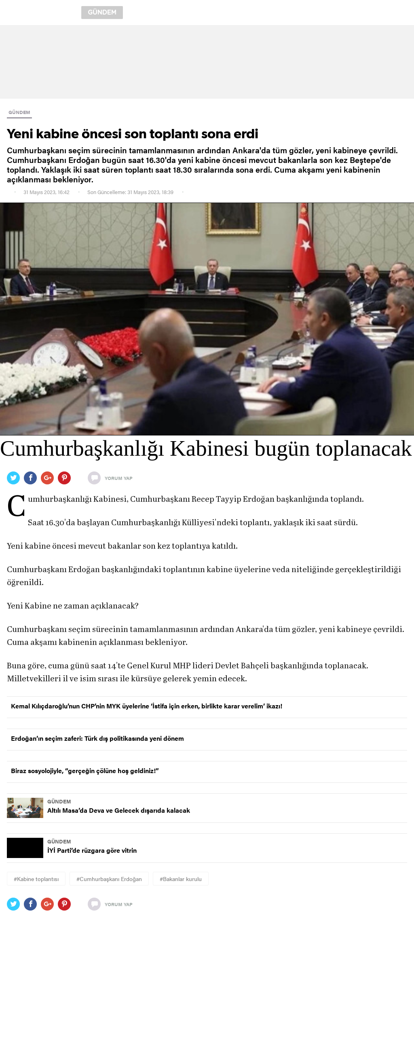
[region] (207, 62)
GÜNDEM (19, 112)
